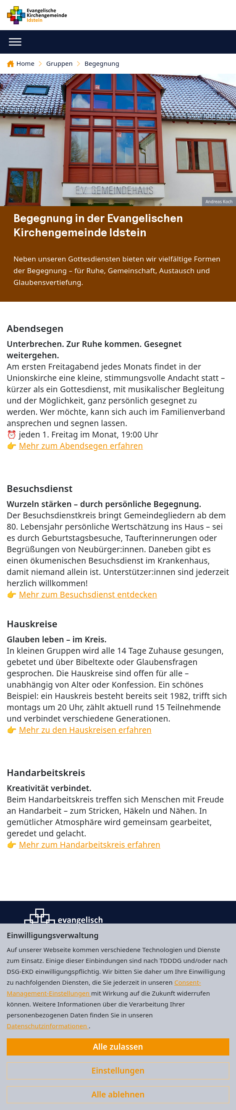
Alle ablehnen (118, 1094)
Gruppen (59, 63)
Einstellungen (118, 1070)
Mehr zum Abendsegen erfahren (81, 445)
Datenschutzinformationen (48, 1026)
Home (20, 63)
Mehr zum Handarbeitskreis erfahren (89, 844)
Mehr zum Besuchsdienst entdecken (88, 594)
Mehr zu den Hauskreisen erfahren (85, 729)
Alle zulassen (118, 1046)
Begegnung (101, 63)
